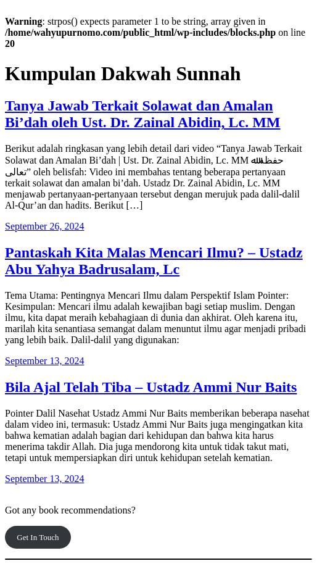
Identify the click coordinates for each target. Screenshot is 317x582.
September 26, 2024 (44, 226)
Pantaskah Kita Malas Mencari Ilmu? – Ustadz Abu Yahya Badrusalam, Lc (154, 260)
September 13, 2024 (44, 360)
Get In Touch (38, 537)
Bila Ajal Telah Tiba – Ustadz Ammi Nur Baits (151, 387)
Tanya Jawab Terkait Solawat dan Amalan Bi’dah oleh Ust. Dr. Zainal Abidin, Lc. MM (143, 114)
